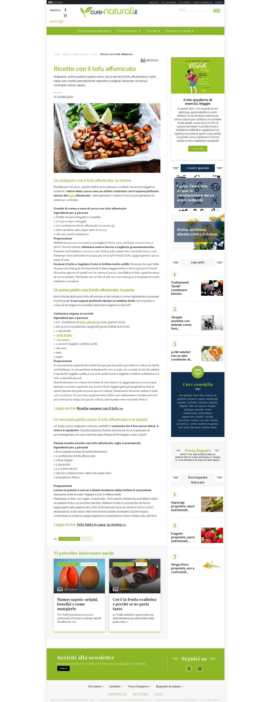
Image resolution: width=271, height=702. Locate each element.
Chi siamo (92, 680)
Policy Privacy (141, 688)
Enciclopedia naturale (92, 24)
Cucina (87, 532)
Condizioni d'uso (115, 688)
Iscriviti (89, 10)
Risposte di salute (178, 24)
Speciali (151, 24)
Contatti (113, 680)
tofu (72, 189)
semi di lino (64, 328)
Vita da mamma (168, 3)
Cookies (161, 688)
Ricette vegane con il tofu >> (101, 401)
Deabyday (154, 3)
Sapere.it (219, 3)
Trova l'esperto (127, 24)
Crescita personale (202, 3)
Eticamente (185, 3)
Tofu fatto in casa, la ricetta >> (102, 518)
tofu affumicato (90, 315)
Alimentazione (69, 532)
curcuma (63, 333)
